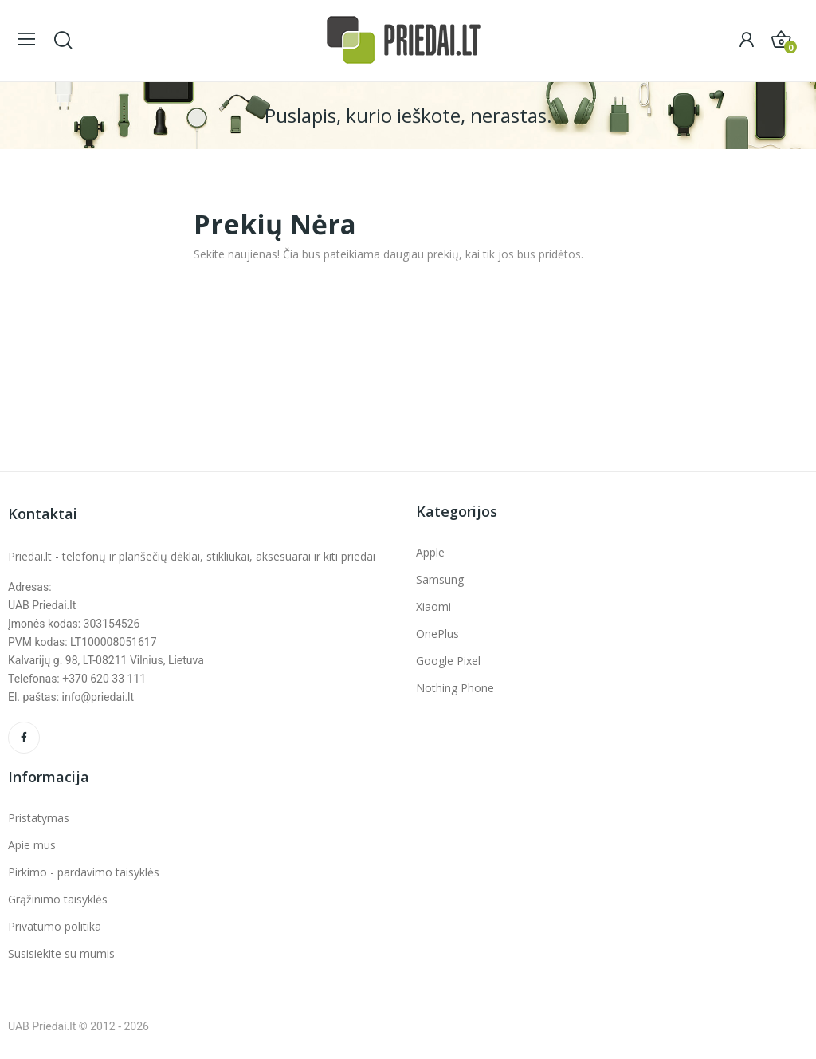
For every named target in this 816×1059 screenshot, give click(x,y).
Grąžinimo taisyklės (58, 899)
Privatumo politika (54, 926)
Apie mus (32, 844)
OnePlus (437, 633)
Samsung (440, 579)
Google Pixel (448, 660)
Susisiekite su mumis (61, 953)
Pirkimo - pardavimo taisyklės (83, 872)
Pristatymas (38, 817)
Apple (430, 552)
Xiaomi (433, 606)
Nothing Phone (455, 687)
